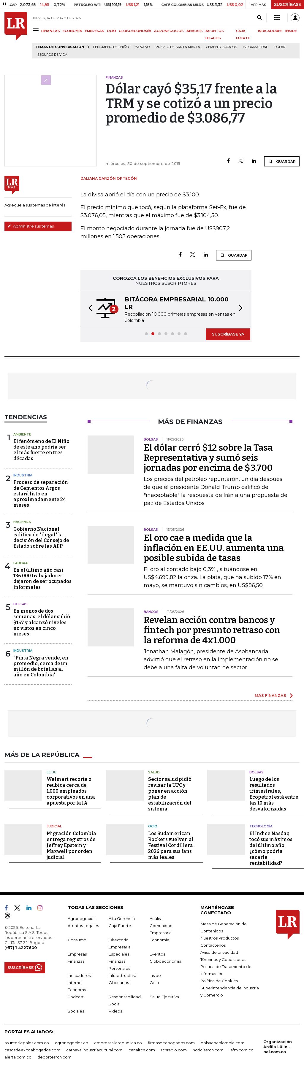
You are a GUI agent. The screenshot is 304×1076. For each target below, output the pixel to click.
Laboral (21, 563)
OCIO (111, 31)
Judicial (54, 826)
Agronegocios (81, 918)
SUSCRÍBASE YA (228, 334)
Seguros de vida (52, 55)
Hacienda (22, 522)
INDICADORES (270, 31)
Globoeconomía (165, 961)
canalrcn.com (142, 1049)
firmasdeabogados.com (171, 1042)
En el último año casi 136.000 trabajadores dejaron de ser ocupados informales (42, 578)
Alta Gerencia (122, 918)
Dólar (280, 47)
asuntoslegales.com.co (26, 1042)
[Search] (259, 18)
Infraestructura (122, 975)
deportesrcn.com (54, 1056)
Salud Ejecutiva (164, 996)
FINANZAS (50, 31)
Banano (142, 47)
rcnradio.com (174, 1049)
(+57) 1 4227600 (20, 947)
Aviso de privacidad (219, 952)
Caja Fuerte (120, 925)
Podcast (76, 996)
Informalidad (255, 47)
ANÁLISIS (194, 31)
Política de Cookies (219, 980)
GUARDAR (282, 161)
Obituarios (119, 982)
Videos (115, 1010)
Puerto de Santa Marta (178, 47)
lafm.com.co (241, 1049)
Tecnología (261, 826)
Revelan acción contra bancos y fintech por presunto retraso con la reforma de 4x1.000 (212, 630)
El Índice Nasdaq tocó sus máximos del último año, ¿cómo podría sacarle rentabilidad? (270, 848)
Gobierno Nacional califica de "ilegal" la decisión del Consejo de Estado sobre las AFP (41, 537)
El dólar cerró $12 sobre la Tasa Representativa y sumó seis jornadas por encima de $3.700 (208, 457)
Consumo (77, 939)
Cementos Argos (221, 47)
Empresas (77, 953)
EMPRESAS (94, 31)
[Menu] (36, 30)
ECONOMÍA (72, 31)
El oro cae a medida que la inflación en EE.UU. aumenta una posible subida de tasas (214, 548)
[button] (88, 309)
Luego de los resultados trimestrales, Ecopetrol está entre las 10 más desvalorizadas (273, 794)
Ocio (152, 826)
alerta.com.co (17, 1056)
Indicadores (79, 975)
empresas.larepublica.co (118, 1042)
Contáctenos (213, 945)
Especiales (119, 953)
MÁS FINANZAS (270, 695)
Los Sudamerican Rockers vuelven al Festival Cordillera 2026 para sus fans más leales (171, 845)
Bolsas (20, 604)
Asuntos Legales (83, 925)
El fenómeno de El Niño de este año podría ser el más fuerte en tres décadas (41, 449)
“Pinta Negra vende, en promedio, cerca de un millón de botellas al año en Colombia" (40, 666)
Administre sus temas (30, 226)
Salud (154, 772)
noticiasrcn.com (208, 1049)
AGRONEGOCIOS (169, 31)
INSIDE (291, 31)
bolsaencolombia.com (222, 1042)
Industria (22, 475)
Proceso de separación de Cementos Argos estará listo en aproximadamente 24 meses (40, 493)
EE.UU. (52, 772)
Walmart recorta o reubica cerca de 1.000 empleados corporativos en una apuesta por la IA (71, 791)
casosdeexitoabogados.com (32, 1049)
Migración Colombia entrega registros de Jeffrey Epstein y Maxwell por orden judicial (71, 845)
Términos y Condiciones (223, 959)
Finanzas (76, 961)
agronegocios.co (71, 1042)
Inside (155, 975)
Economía (159, 939)
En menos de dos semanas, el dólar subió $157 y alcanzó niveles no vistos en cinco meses (41, 622)
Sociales (76, 1010)
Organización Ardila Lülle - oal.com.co (277, 1046)
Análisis (156, 918)
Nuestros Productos (219, 937)
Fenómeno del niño (111, 47)
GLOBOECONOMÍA (135, 31)
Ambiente (22, 434)
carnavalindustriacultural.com (94, 1049)
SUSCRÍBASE (287, 4)
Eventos (157, 953)
